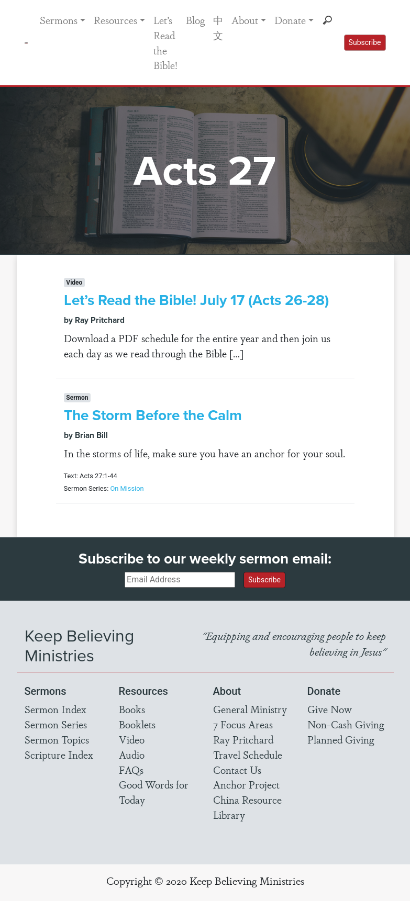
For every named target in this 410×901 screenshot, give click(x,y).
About (244, 20)
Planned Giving (340, 739)
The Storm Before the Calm (153, 415)
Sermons (58, 20)
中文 (218, 27)
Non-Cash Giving (345, 724)
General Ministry (250, 709)
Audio (132, 754)
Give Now (329, 709)
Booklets (137, 724)
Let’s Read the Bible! (165, 42)
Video (132, 739)
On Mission (126, 488)
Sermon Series (56, 724)
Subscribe (365, 42)
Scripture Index (59, 754)
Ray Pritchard (243, 739)
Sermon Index (55, 709)
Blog (195, 20)
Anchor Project (246, 784)
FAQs (131, 769)
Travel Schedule (247, 754)
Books (132, 709)
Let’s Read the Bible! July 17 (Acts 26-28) (196, 300)
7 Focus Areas (243, 724)
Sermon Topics (57, 739)
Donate (290, 20)
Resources (115, 20)
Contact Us (237, 769)
